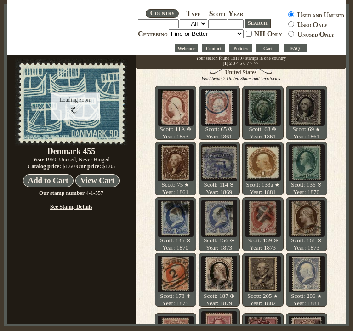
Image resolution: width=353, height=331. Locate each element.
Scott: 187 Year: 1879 (219, 299)
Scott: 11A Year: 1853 (175, 133)
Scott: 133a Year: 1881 (262, 188)
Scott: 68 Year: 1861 (263, 133)
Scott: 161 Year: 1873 (306, 244)
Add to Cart (48, 180)
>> (256, 63)
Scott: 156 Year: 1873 (219, 244)
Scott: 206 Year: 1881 (306, 299)
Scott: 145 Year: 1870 (175, 244)
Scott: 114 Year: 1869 (219, 188)
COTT (217, 14)
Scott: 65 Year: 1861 (219, 133)
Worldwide (212, 78)
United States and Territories (253, 78)
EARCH (258, 23)
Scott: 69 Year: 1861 (306, 133)
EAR (236, 14)
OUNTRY (162, 13)
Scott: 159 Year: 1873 (262, 244)
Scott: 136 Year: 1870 (306, 188)
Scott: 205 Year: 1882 (262, 299)
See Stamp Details (71, 207)
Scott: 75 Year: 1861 (175, 188)
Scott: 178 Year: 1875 (175, 299)
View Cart (97, 180)
